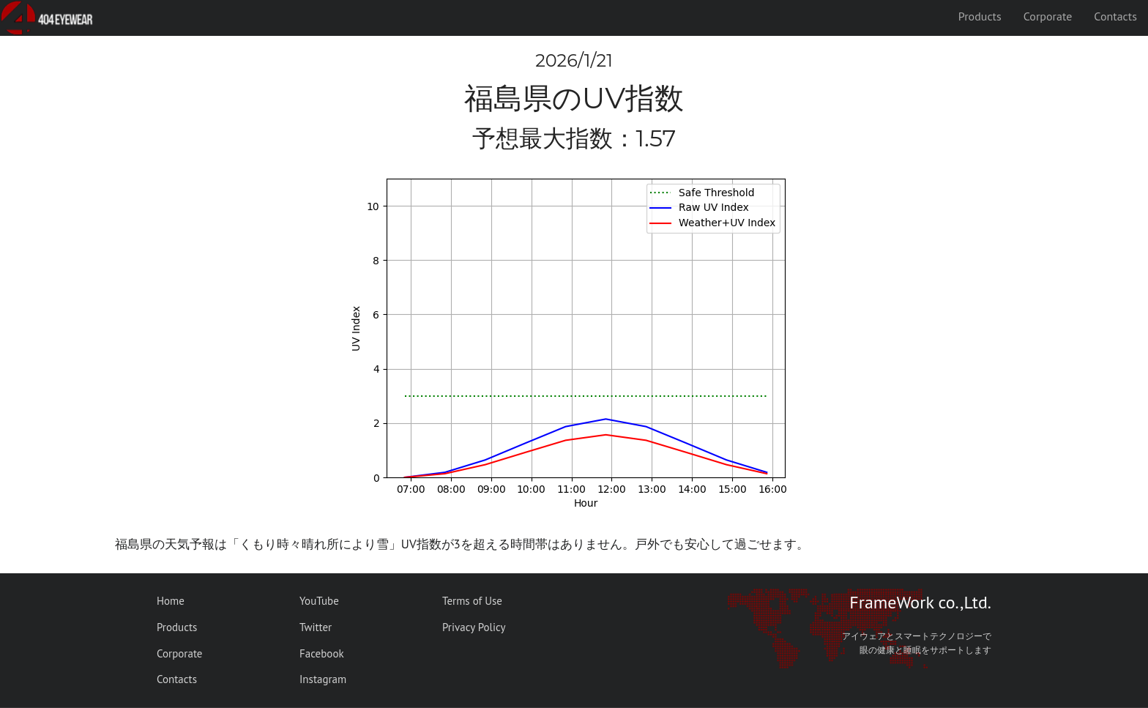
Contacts (1115, 16)
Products (980, 16)
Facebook (321, 653)
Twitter (315, 627)
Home (170, 601)
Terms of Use (472, 601)
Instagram (322, 679)
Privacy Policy (474, 627)
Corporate (1048, 16)
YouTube (319, 601)
